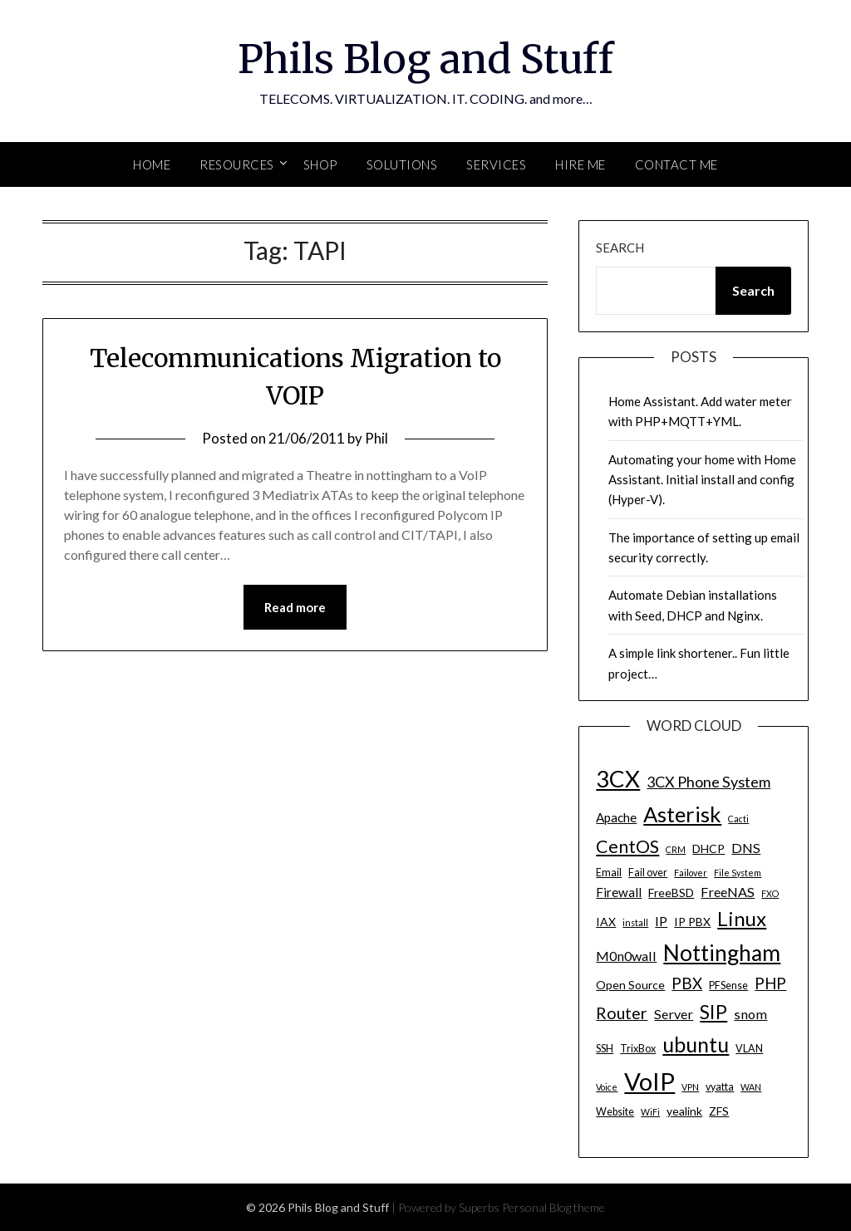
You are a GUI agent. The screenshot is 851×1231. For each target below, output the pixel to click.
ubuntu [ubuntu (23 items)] (695, 1044)
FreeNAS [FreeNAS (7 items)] (728, 892)
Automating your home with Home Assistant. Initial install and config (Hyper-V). (702, 480)
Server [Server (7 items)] (673, 1014)
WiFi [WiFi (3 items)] (650, 1111)
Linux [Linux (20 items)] (741, 918)
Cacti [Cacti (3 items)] (738, 818)
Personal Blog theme (553, 1207)
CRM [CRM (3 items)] (676, 849)
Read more (295, 607)
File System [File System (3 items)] (737, 872)
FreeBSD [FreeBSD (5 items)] (671, 892)
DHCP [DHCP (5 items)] (708, 848)
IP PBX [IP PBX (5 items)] (692, 922)
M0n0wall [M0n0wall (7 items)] (626, 956)
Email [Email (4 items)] (609, 872)
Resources (236, 164)
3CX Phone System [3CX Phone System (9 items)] (708, 781)
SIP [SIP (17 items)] (713, 1011)
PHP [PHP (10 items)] (770, 983)
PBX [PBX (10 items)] (686, 983)
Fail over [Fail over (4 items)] (647, 872)
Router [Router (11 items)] (621, 1013)
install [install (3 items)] (635, 922)
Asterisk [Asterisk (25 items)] (682, 814)
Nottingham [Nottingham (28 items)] (721, 952)
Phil (376, 438)
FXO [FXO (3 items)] (770, 893)
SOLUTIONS (402, 164)
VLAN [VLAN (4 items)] (749, 1048)
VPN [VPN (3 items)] (690, 1086)
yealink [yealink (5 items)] (684, 1111)
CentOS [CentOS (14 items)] (627, 846)
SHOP (320, 164)
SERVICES (496, 164)
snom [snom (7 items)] (750, 1014)
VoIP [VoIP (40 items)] (649, 1081)
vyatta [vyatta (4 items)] (720, 1087)
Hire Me (580, 164)
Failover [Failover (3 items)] (690, 872)
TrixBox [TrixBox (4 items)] (638, 1048)
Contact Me (676, 164)
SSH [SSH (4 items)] (604, 1048)
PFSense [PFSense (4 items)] (728, 985)
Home (151, 164)
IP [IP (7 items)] (661, 921)
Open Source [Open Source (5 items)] (630, 985)
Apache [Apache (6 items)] (616, 817)
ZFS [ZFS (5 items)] (719, 1111)
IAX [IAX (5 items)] (606, 922)
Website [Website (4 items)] (615, 1112)
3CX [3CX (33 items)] (618, 778)
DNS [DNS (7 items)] (745, 848)
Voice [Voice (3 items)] (606, 1086)
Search (620, 247)
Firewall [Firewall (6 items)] (619, 892)
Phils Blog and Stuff (425, 59)
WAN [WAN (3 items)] (750, 1086)
